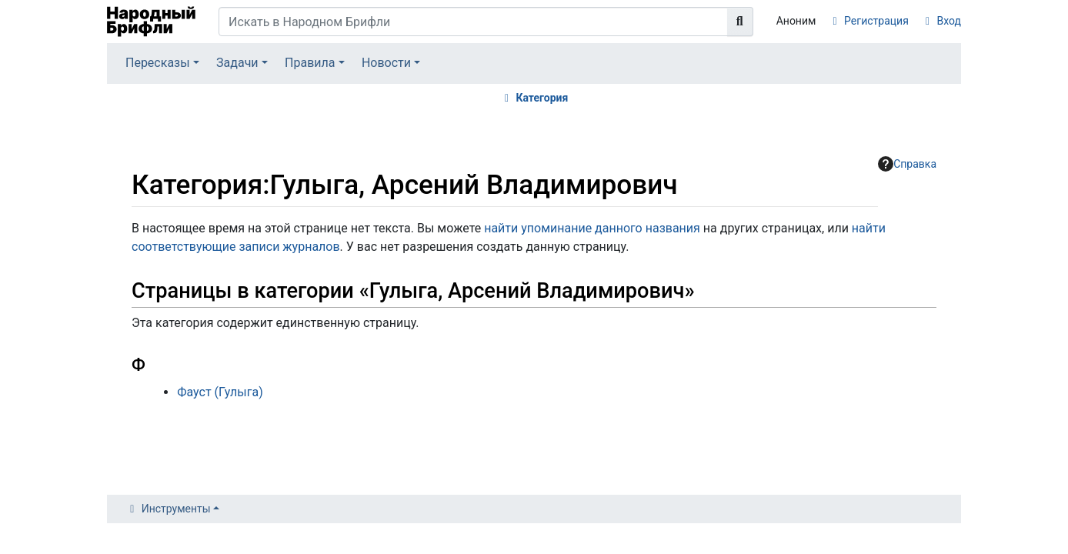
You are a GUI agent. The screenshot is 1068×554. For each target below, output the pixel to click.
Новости (386, 62)
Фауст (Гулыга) (220, 392)
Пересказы (157, 62)
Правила (310, 62)
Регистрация (876, 21)
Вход (949, 21)
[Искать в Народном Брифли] (473, 21)
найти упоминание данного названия (592, 228)
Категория (542, 98)
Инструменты (176, 508)
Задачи (237, 62)
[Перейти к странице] (740, 21)
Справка (907, 164)
